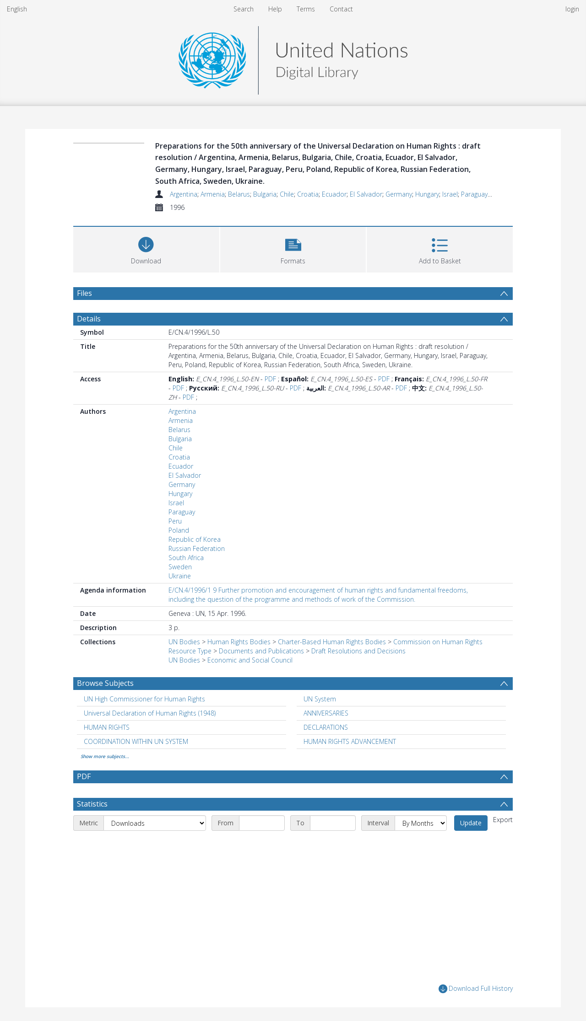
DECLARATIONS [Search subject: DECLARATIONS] (326, 727)
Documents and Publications (261, 651)
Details (89, 319)
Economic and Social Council (250, 660)
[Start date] (262, 823)
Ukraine (179, 576)
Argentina (183, 194)
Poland (178, 530)
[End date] (333, 823)
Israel (450, 194)
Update (471, 822)
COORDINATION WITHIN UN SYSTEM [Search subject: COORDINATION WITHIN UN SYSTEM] (136, 741)
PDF (270, 378)
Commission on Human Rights (438, 641)
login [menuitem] (572, 9)
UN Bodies (184, 641)
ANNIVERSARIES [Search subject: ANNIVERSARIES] (326, 713)
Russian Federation (196, 548)
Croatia (308, 194)
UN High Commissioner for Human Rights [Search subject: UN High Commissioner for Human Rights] (144, 699)
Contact (341, 9)
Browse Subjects (105, 683)
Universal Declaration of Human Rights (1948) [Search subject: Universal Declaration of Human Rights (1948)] (150, 713)
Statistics (92, 804)
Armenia (213, 194)
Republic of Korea (194, 539)
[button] (293, 248)
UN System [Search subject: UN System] (320, 699)
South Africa (186, 557)
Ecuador (334, 194)
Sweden (180, 566)
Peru (175, 521)
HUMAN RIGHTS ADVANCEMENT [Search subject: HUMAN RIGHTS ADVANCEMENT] (350, 741)
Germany (398, 194)
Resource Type (190, 651)
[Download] (146, 248)
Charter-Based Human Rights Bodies (332, 641)
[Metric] (154, 823)
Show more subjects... (105, 756)
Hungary (427, 194)
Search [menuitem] (243, 9)
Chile (287, 194)
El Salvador (366, 194)
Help (275, 9)
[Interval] (421, 823)
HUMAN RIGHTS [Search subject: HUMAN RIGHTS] (107, 727)
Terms (306, 9)
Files (84, 293)
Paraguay (474, 194)
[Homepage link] (293, 58)
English (17, 9)
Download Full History (476, 989)
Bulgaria (265, 194)
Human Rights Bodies (239, 641)
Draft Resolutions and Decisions (358, 651)
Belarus (239, 194)
